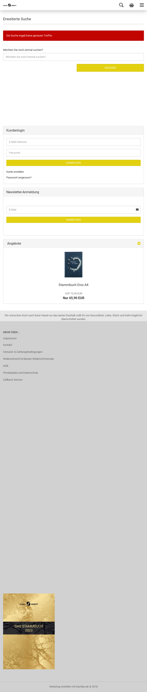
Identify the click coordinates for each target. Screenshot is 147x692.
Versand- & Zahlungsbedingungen (22, 351)
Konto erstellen (15, 171)
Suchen (110, 67)
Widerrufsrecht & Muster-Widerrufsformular (28, 358)
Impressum (9, 338)
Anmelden (73, 162)
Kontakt (7, 344)
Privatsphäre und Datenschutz (20, 372)
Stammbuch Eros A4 (73, 285)
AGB (5, 365)
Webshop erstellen (60, 686)
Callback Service (12, 379)
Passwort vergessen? (18, 177)
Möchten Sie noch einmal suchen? (23, 49)
